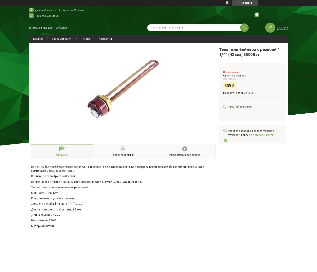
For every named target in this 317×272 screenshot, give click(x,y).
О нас (87, 38)
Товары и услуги (62, 38)
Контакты (105, 38)
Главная (38, 38)
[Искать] (244, 27)
